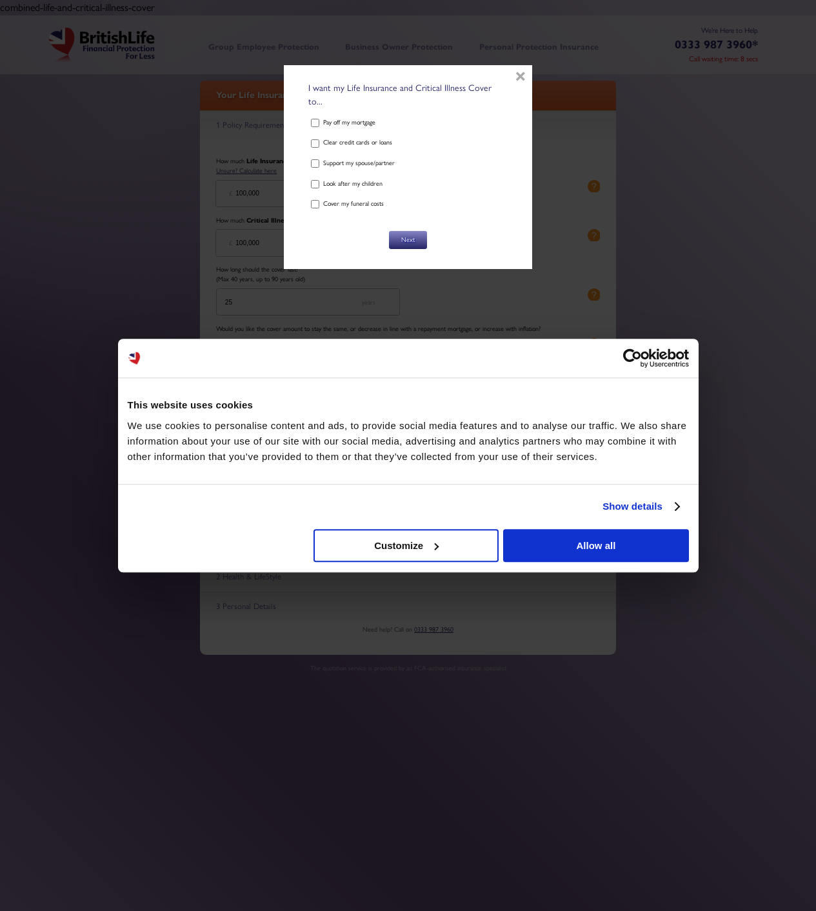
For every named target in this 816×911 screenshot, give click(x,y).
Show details (632, 506)
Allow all (596, 545)
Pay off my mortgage (343, 122)
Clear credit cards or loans (351, 142)
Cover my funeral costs (347, 203)
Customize (406, 545)
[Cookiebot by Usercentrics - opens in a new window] (632, 358)
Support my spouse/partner (353, 163)
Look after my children (347, 183)
